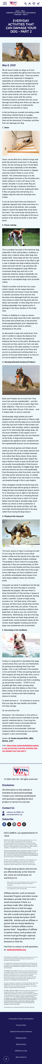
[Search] (26, 3)
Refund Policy (21, 1044)
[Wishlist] (33, 4)
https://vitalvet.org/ (16, 841)
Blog (23, 11)
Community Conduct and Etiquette (21, 1019)
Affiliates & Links (21, 1051)
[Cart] (38, 4)
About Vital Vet (21, 1057)
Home (17, 11)
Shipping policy (21, 1038)
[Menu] (5, 3)
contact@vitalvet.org (16, 949)
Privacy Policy (21, 1025)
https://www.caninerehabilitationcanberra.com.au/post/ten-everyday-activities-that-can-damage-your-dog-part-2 (20, 748)
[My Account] (30, 4)
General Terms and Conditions (21, 1031)
